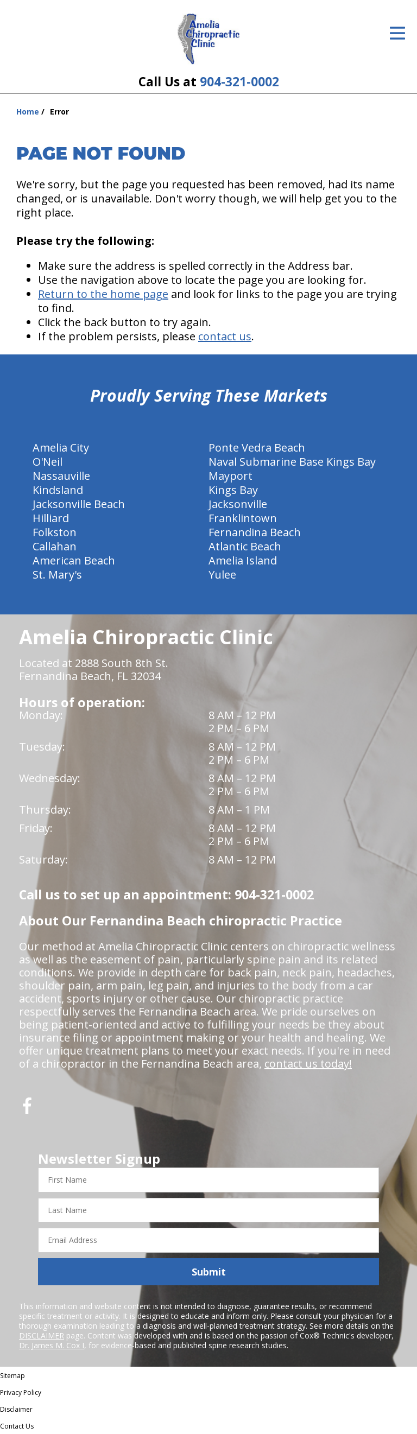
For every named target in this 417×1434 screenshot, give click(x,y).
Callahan (55, 546)
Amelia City (61, 447)
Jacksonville (237, 504)
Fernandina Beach (254, 532)
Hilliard (51, 518)
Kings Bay (233, 490)
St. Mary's (57, 574)
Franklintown (242, 518)
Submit (209, 1271)
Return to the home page (103, 294)
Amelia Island (242, 560)
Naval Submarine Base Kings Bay (292, 461)
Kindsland (58, 490)
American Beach (74, 560)
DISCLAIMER (41, 1335)
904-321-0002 (239, 81)
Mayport (230, 475)
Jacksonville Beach (79, 504)
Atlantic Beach (244, 546)
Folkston (55, 532)
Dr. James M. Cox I (51, 1345)
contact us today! (308, 1063)
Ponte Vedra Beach (256, 447)
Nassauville (61, 475)
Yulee (222, 574)
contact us (224, 336)
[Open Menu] (397, 33)
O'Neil (47, 461)
